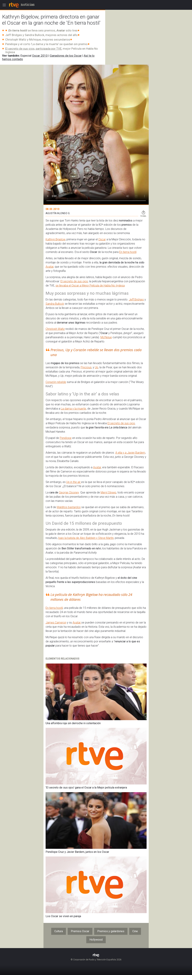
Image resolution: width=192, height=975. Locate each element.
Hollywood (96, 939)
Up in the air (73, 482)
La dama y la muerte (73, 408)
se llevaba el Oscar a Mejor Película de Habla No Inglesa (90, 285)
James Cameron (56, 622)
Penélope (66, 438)
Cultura (58, 931)
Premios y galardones (110, 931)
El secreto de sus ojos (74, 281)
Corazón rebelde (56, 382)
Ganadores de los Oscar (66, 55)
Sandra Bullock (55, 303)
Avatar (49, 266)
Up (96, 367)
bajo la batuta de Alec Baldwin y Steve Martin (86, 538)
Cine (135, 931)
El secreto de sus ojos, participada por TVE (33, 48)
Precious (86, 367)
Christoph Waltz (55, 329)
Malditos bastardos (69, 507)
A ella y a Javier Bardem (130, 452)
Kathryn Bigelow (55, 239)
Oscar (102, 239)
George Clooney (69, 492)
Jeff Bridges (136, 299)
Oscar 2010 (40, 55)
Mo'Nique (106, 337)
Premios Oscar (80, 931)
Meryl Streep (108, 492)
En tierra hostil (127, 252)
